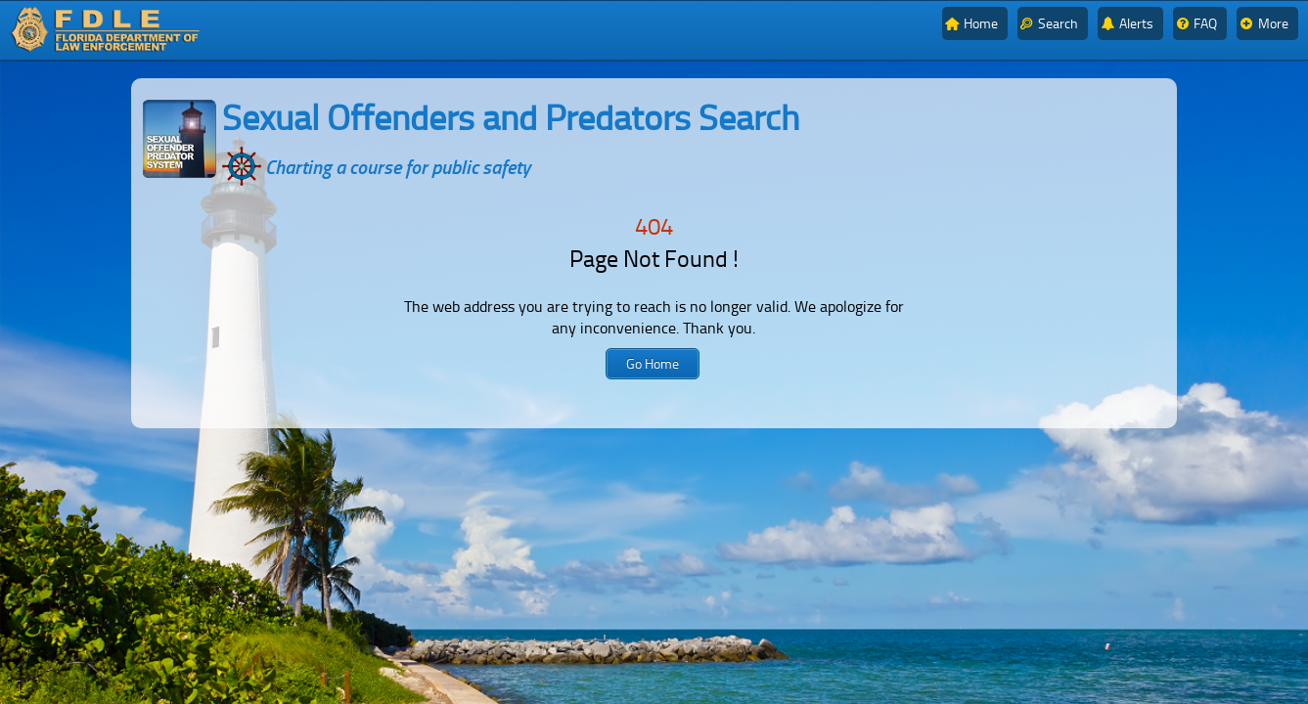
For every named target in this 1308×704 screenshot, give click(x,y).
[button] (652, 363)
